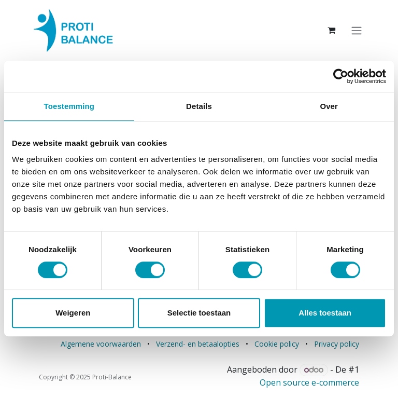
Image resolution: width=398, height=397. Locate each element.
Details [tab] (199, 106)
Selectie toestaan (199, 312)
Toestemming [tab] (69, 106)
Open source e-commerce (309, 382)
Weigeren (72, 312)
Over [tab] (329, 106)
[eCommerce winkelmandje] (331, 30)
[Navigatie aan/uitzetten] (356, 30)
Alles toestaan (324, 312)
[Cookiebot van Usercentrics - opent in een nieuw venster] (340, 76)
